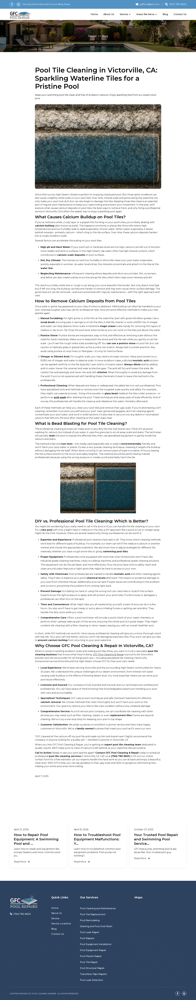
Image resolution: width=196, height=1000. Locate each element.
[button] (125, 14)
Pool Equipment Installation (98, 943)
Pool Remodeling (93, 924)
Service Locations (62, 927)
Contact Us (180, 14)
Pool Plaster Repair (94, 952)
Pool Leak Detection (95, 971)
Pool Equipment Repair (96, 948)
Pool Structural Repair (95, 962)
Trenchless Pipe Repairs (96, 966)
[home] (20, 14)
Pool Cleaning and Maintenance (99, 915)
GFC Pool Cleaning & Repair (108, 654)
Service (57, 923)
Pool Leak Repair (93, 934)
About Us (108, 14)
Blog (165, 14)
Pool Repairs (91, 938)
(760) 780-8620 (22, 920)
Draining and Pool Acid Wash (98, 929)
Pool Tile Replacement (96, 920)
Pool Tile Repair (92, 957)
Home (94, 14)
